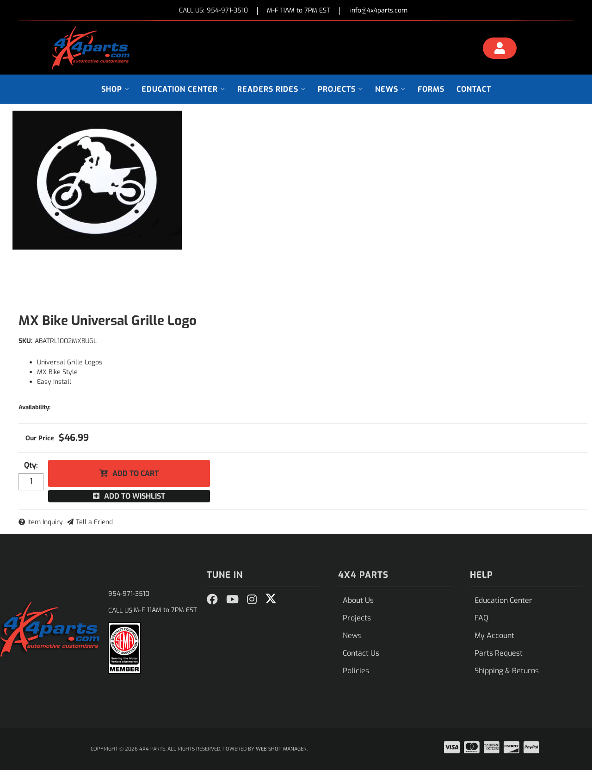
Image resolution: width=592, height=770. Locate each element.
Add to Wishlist (134, 496)
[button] (115, 89)
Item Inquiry (45, 522)
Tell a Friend (94, 522)
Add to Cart (135, 473)
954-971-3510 (128, 593)
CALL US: (213, 11)
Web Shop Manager (281, 748)
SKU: (25, 341)
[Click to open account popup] (500, 49)
